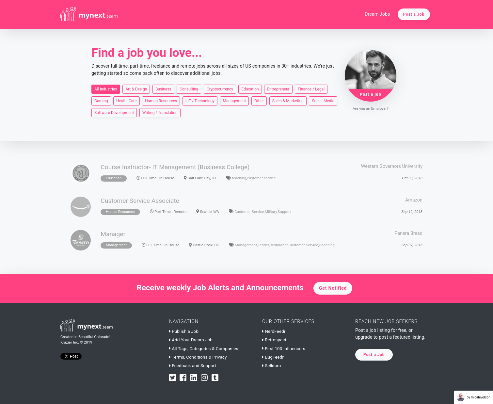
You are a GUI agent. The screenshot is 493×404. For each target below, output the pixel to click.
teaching (239, 178)
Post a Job (413, 14)
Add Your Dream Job (191, 339)
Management (234, 100)
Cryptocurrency (220, 88)
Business (163, 88)
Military (271, 211)
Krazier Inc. (69, 342)
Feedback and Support (192, 365)
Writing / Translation (160, 112)
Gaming (101, 100)
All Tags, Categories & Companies (203, 348)
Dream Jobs (377, 14)
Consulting (189, 88)
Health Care (126, 100)
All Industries (105, 88)
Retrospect (274, 339)
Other (259, 100)
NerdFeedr (273, 331)
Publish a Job (184, 331)
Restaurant (279, 245)
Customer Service (249, 211)
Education (250, 88)
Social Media (323, 100)
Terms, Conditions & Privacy (198, 357)
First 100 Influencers (283, 348)
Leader (263, 245)
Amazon (413, 200)
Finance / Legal (311, 88)
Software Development (114, 112)
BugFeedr (273, 357)
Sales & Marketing (288, 100)
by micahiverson (473, 397)
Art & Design (136, 88)
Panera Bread (408, 233)
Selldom (271, 365)
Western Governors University (391, 166)
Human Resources (161, 100)
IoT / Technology (200, 100)
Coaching (327, 245)
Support (284, 211)
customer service (261, 178)
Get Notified (333, 288)
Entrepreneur (278, 88)
